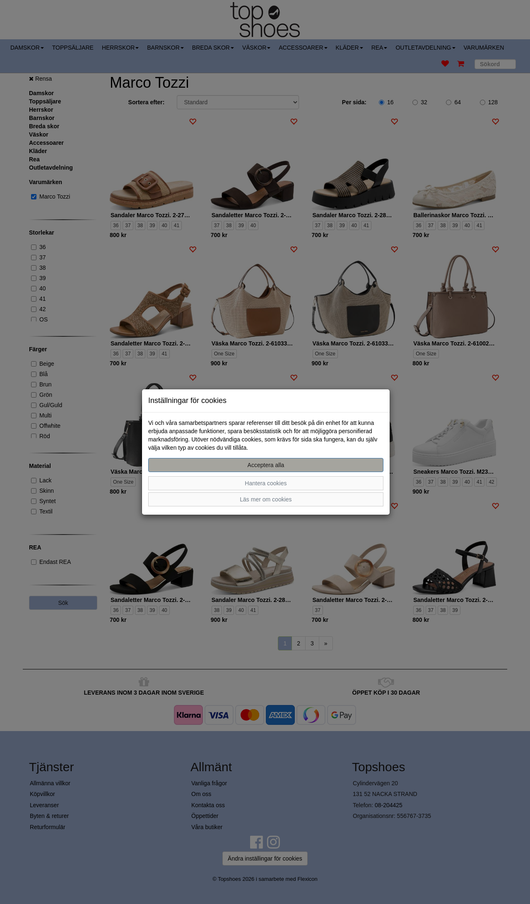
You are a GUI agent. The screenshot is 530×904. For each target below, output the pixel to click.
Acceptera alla (266, 465)
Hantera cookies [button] (266, 483)
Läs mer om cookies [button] (266, 499)
